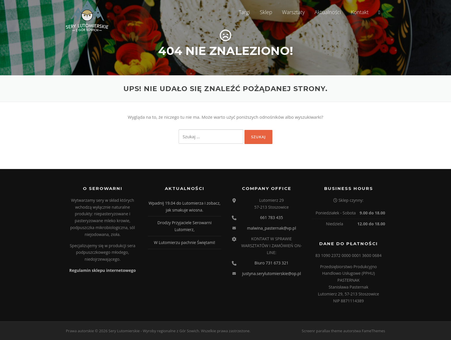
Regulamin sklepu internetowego (102, 270)
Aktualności (328, 12)
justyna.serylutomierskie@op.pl (271, 273)
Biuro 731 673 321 (271, 263)
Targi (244, 12)
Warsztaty (293, 12)
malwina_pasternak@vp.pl (271, 228)
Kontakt (359, 12)
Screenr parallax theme (322, 330)
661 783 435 (271, 217)
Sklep (266, 12)
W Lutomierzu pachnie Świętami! (184, 242)
